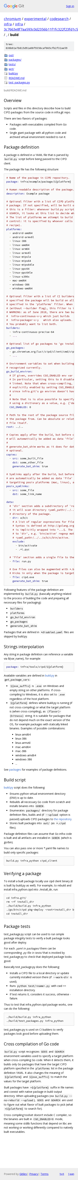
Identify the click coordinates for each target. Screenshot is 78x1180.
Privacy (33, 1174)
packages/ (15, 59)
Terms (44, 1174)
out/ (11, 55)
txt (62, 1174)
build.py (13, 73)
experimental (35, 18)
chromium (12, 18)
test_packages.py (19, 82)
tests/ (12, 64)
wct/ (11, 69)
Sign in (70, 6)
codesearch (59, 18)
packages (15, 769)
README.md (16, 78)
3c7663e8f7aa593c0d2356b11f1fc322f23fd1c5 (41, 29)
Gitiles (23, 1174)
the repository (62, 819)
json (71, 1174)
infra (8, 24)
